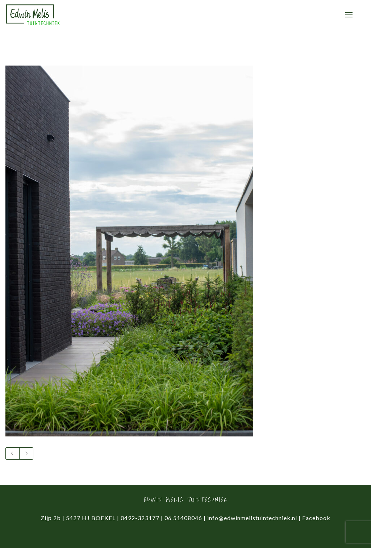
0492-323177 (140, 517)
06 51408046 (183, 517)
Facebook (316, 517)
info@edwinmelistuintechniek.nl (252, 517)
